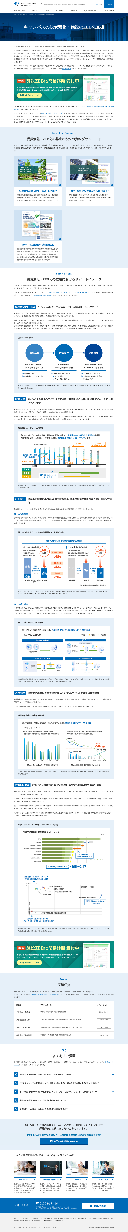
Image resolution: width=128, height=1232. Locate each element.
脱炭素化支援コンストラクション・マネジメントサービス (70, 292)
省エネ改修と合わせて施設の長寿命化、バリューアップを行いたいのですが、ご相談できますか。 (59, 1091)
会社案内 (74, 11)
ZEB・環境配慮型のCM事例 (41, 295)
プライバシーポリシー (45, 1227)
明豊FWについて (19, 11)
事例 (47, 11)
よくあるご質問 (103, 1179)
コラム (25, 1227)
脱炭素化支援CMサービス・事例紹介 (45, 994)
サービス (35, 11)
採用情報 (109, 4)
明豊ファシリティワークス (29, 4)
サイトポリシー (33, 1227)
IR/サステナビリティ (91, 11)
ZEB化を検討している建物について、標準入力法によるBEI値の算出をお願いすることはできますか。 (60, 1083)
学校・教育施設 (29, 15)
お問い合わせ (109, 11)
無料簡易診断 (66, 68)
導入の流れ (59, 11)
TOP (15, 15)
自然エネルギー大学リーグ (50, 113)
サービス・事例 (21, 15)
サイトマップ (17, 1227)
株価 (54, 1227)
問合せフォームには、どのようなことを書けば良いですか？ (44, 1109)
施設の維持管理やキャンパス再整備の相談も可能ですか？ (43, 1100)
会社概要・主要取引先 (51, 1179)
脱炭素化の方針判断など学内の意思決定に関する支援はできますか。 (47, 1074)
